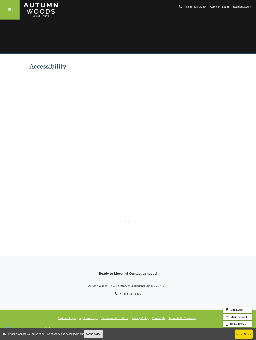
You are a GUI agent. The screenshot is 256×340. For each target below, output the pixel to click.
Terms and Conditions (115, 318)
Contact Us (158, 318)
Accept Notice (243, 334)
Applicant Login (219, 6)
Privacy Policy (140, 318)
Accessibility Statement (182, 318)
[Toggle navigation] (10, 10)
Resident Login (241, 6)
